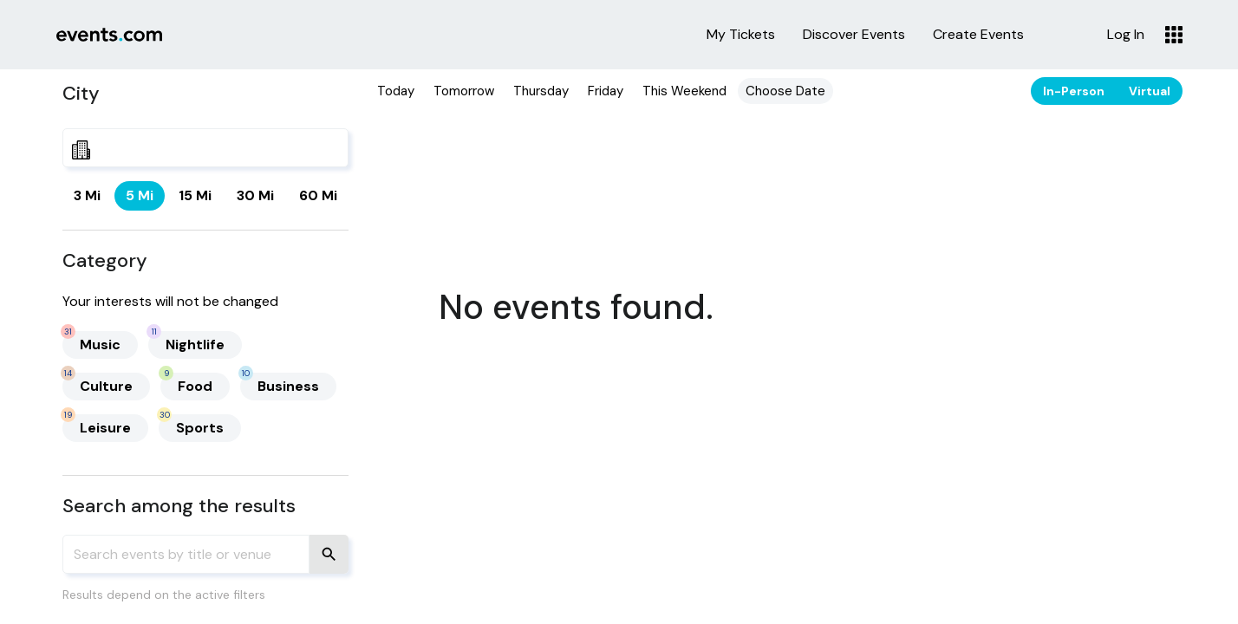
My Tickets (741, 34)
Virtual (1149, 91)
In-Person (1073, 91)
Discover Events (854, 34)
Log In (1125, 34)
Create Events (978, 34)
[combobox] (205, 147)
